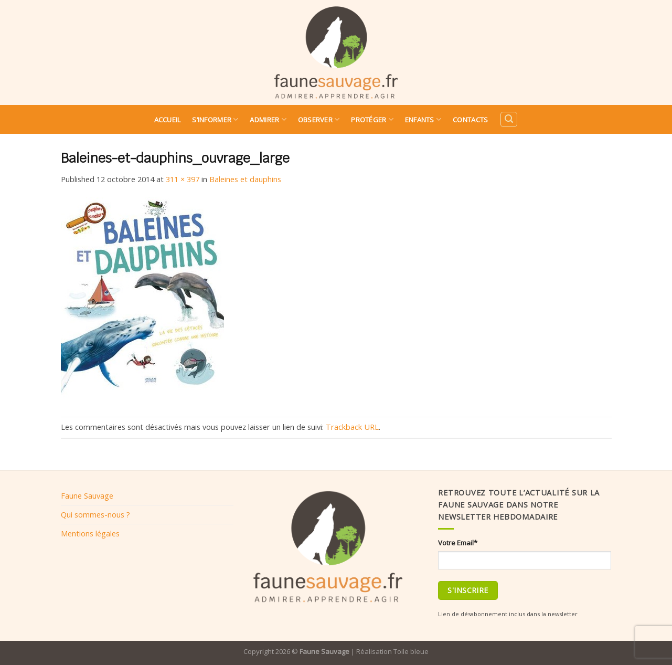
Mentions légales (90, 533)
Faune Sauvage (87, 495)
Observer (319, 119)
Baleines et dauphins (245, 179)
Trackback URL (352, 426)
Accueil (167, 119)
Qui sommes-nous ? (95, 514)
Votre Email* (457, 542)
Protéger (372, 119)
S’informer (215, 119)
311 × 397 (182, 179)
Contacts (470, 119)
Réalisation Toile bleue (392, 651)
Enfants (423, 119)
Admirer (268, 119)
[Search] (508, 119)
